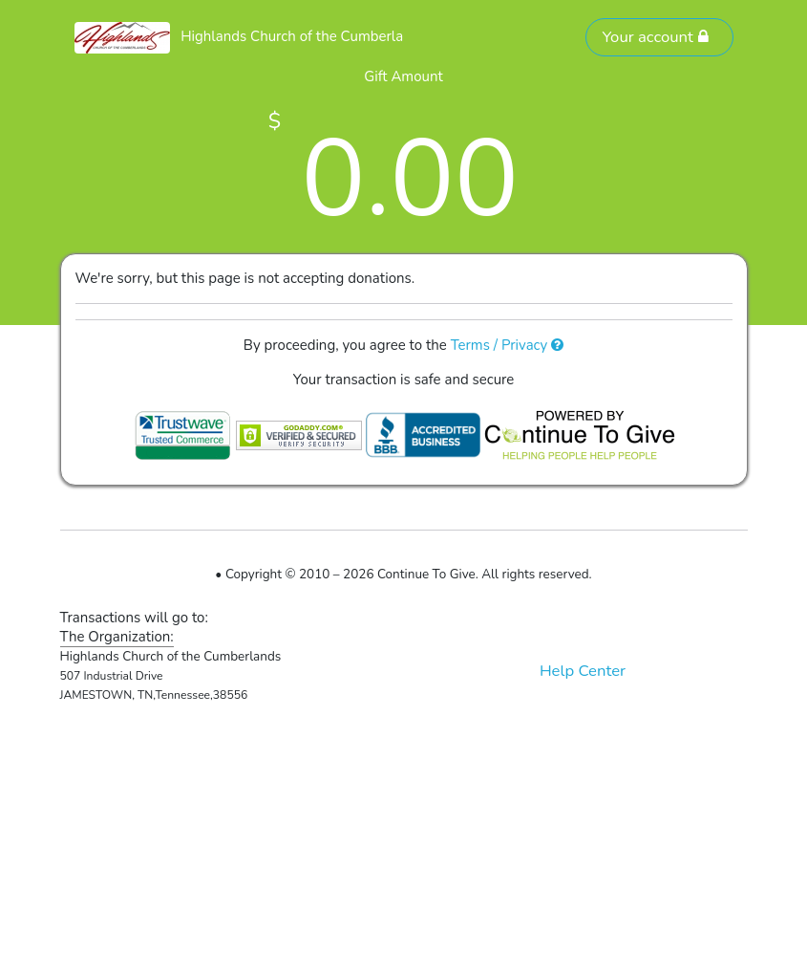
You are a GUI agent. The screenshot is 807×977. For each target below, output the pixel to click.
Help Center (583, 671)
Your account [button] (655, 37)
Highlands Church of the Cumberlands (304, 36)
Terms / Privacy (507, 345)
